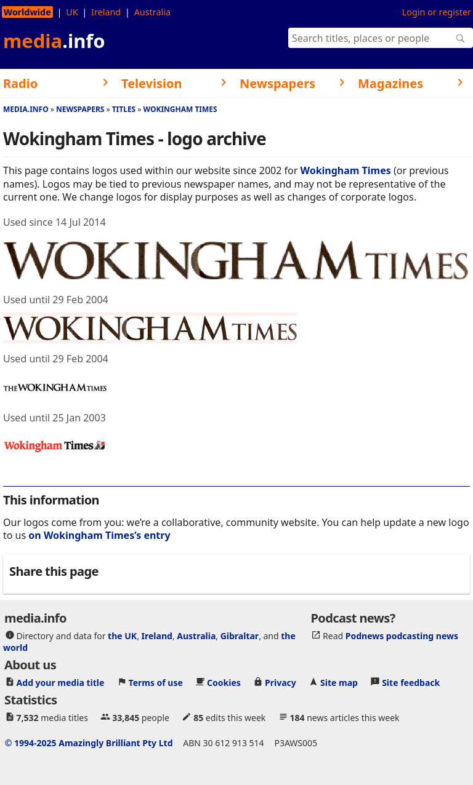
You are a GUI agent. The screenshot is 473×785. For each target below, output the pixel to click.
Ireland (106, 12)
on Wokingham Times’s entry (99, 535)
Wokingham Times (180, 109)
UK (72, 12)
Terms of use (156, 682)
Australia (152, 12)
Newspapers (80, 109)
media (54, 41)
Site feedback (411, 682)
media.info (26, 109)
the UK (122, 635)
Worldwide (27, 12)
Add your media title (61, 682)
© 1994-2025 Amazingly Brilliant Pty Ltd (89, 742)
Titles (124, 109)
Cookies (224, 682)
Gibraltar (239, 635)
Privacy (280, 682)
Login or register (436, 12)
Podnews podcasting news (402, 635)
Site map (339, 682)
